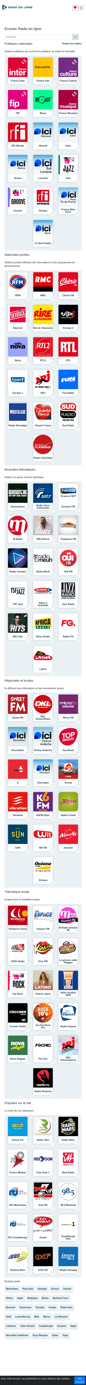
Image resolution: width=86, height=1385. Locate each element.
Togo (65, 1335)
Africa (9, 1298)
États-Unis (66, 1307)
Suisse (55, 1288)
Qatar (55, 1335)
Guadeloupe (46, 1326)
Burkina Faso (60, 1298)
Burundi (10, 1307)
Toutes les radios (71, 43)
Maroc (46, 1316)
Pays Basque (40, 1335)
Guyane (61, 1326)
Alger (20, 1298)
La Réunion (61, 1316)
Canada (40, 1307)
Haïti (8, 1316)
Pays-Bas (27, 1288)
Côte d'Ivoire (27, 1326)
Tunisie (67, 1288)
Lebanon (11, 1326)
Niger (73, 1326)
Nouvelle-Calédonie (17, 1335)
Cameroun (25, 1307)
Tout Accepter (80, 1380)
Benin (45, 1298)
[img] (81, 8)
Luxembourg (22, 1316)
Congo (52, 1307)
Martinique (12, 1288)
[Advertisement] (43, 19)
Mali (36, 1316)
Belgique (32, 1298)
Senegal (42, 1288)
